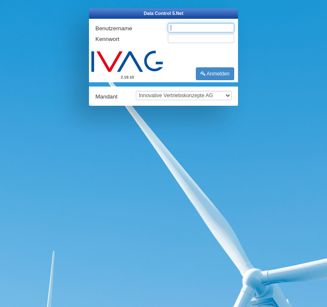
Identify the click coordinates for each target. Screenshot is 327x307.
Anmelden (215, 74)
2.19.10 (127, 77)
